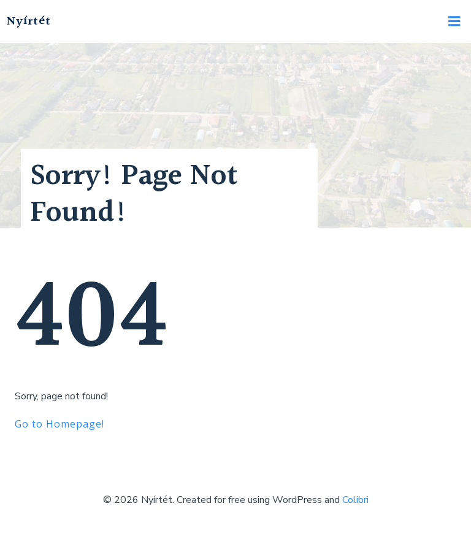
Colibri (355, 500)
